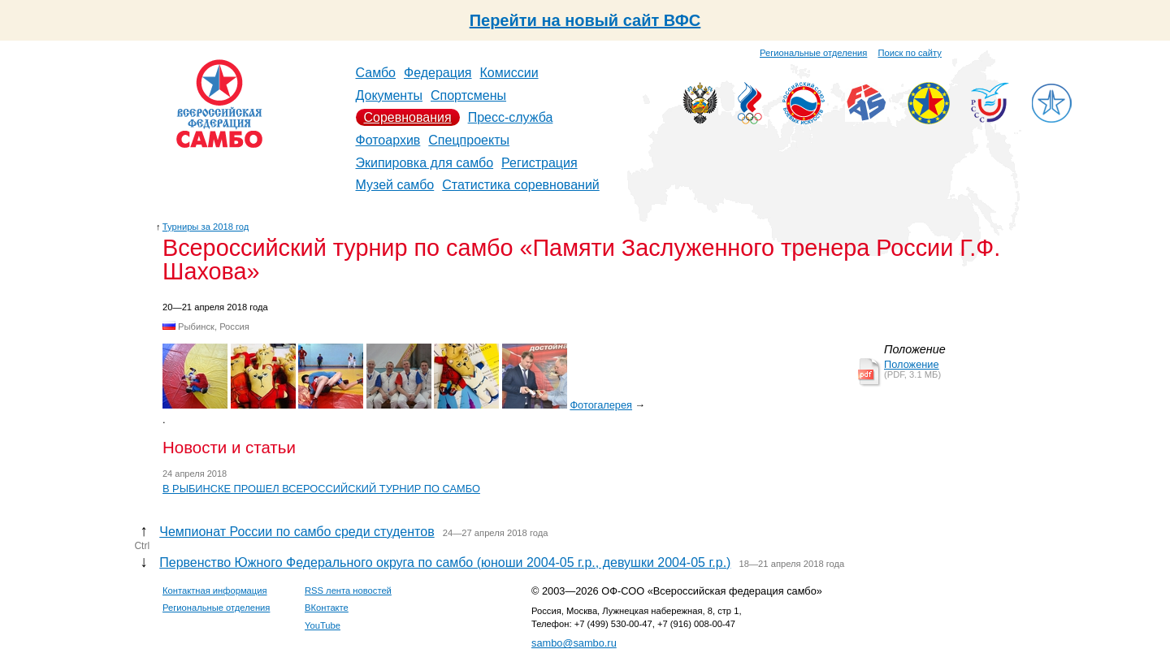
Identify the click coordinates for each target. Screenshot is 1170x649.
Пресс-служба (510, 117)
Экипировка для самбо (425, 163)
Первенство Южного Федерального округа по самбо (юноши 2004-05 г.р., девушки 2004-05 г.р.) (444, 562)
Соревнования (408, 117)
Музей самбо (395, 185)
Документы (389, 95)
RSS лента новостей (348, 590)
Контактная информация (214, 590)
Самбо (376, 73)
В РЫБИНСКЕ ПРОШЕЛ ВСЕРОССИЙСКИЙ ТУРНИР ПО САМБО (321, 488)
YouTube (322, 625)
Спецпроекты (468, 140)
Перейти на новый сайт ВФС (585, 20)
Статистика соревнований (521, 185)
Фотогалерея (601, 405)
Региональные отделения (813, 53)
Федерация (438, 73)
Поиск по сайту (910, 53)
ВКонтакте (327, 607)
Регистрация (539, 163)
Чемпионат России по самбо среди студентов (296, 532)
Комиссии (509, 73)
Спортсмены (468, 95)
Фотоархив (388, 140)
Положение (911, 364)
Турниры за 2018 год (205, 226)
